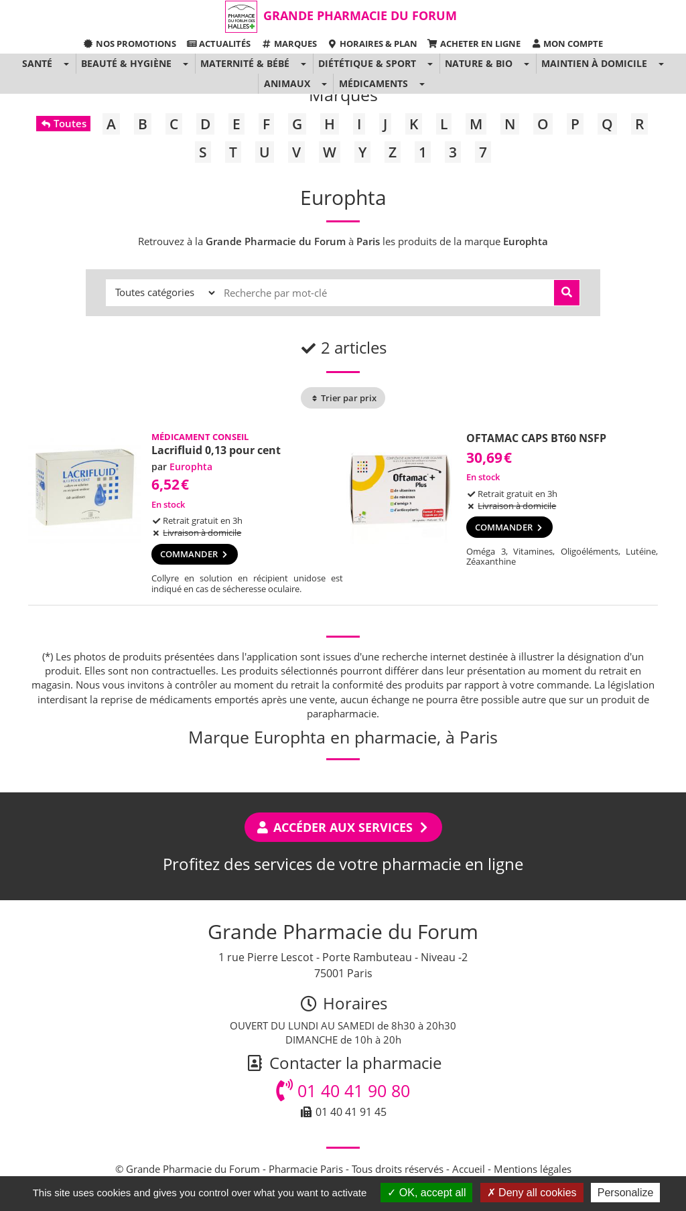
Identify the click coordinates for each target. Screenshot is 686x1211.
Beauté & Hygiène (126, 63)
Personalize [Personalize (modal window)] (626, 1192)
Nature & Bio (478, 63)
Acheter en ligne (474, 44)
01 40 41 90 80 (343, 1090)
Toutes (63, 123)
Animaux (287, 83)
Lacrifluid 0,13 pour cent (216, 450)
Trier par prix (343, 398)
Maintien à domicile (594, 63)
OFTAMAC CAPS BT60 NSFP (536, 438)
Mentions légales (532, 1169)
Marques (288, 44)
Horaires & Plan (372, 44)
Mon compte (567, 44)
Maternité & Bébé (244, 63)
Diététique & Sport (367, 63)
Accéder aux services (343, 827)
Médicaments (373, 83)
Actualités (218, 44)
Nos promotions (129, 44)
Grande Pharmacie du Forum (360, 15)
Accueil (468, 1169)
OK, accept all (426, 1192)
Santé (37, 63)
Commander (194, 554)
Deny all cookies (532, 1192)
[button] (66, 64)
